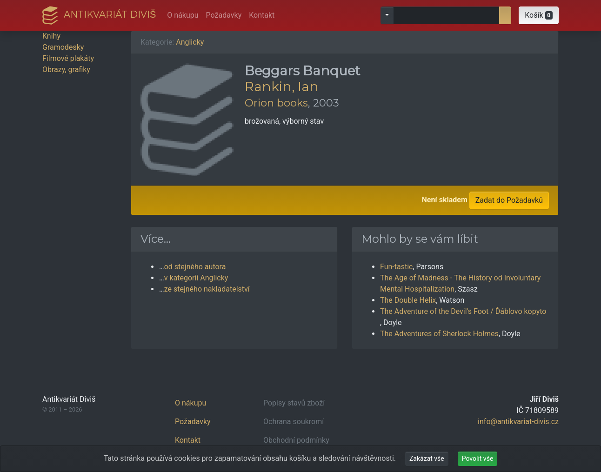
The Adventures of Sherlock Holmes (439, 333)
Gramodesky (63, 47)
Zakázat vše (426, 458)
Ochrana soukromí (293, 421)
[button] (539, 15)
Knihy (51, 36)
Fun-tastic (396, 266)
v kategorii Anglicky (196, 277)
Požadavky (224, 15)
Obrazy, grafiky (66, 69)
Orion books (276, 102)
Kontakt (261, 15)
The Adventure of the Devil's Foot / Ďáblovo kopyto (463, 311)
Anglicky (190, 42)
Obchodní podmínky (296, 440)
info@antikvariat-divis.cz (518, 421)
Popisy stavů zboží (294, 403)
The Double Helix (408, 300)
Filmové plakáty (68, 58)
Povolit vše (478, 458)
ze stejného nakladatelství (207, 289)
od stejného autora (195, 266)
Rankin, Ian (282, 86)
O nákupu (182, 15)
